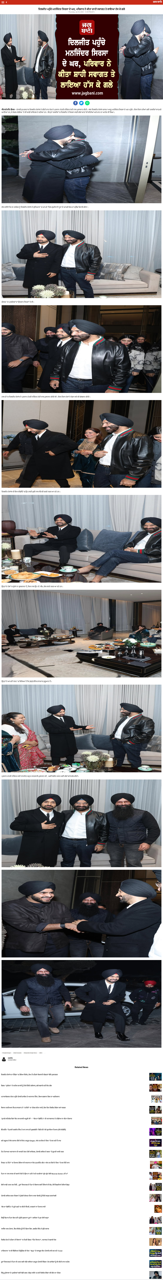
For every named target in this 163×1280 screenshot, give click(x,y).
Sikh (41, 1053)
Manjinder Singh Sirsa (30, 1053)
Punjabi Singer (7, 1053)
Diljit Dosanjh (17, 1053)
